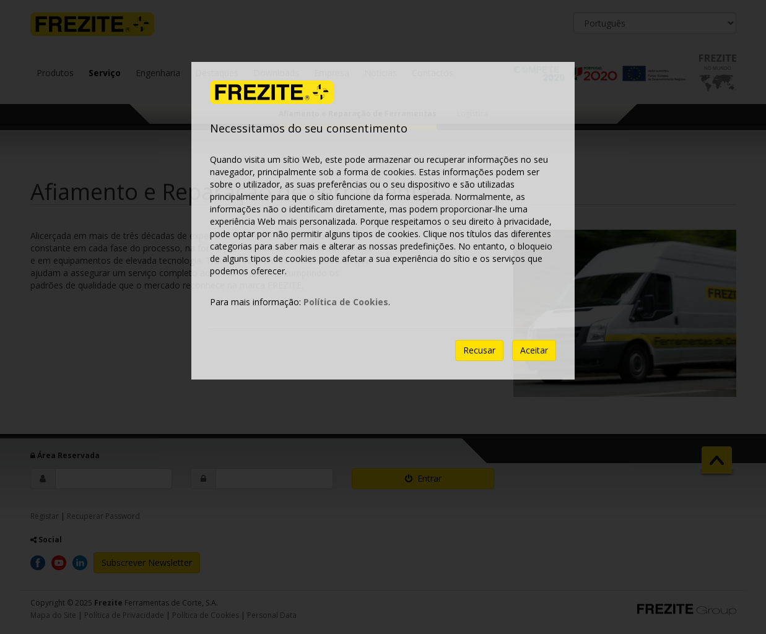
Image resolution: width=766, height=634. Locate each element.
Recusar (479, 350)
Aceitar (534, 350)
